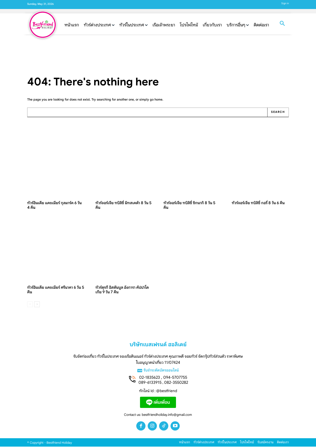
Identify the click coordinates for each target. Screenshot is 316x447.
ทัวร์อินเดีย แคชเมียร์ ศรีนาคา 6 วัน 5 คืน (55, 290)
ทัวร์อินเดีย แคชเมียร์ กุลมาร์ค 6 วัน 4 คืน (54, 205)
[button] (282, 24)
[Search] (278, 112)
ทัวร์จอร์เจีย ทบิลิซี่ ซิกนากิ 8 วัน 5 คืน (189, 205)
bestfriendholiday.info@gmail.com (167, 415)
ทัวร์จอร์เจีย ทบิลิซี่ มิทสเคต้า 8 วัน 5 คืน (123, 205)
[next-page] (37, 305)
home (158, 100)
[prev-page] (30, 305)
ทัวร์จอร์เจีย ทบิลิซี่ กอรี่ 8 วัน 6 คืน (258, 203)
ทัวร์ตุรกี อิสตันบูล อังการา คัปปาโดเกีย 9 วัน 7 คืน (122, 290)
